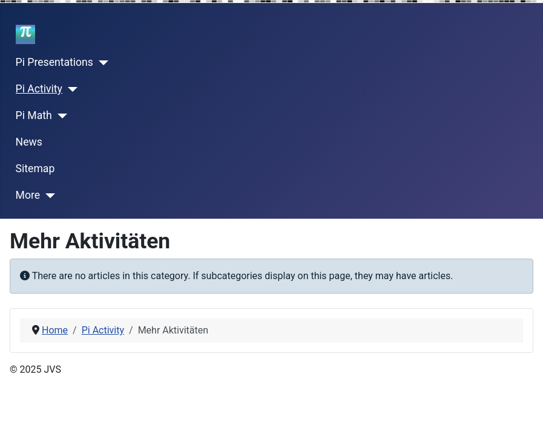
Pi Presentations (54, 62)
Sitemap (35, 169)
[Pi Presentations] (100, 62)
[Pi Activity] (69, 89)
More (28, 195)
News (29, 142)
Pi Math (34, 115)
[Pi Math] (59, 116)
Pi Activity (39, 89)
